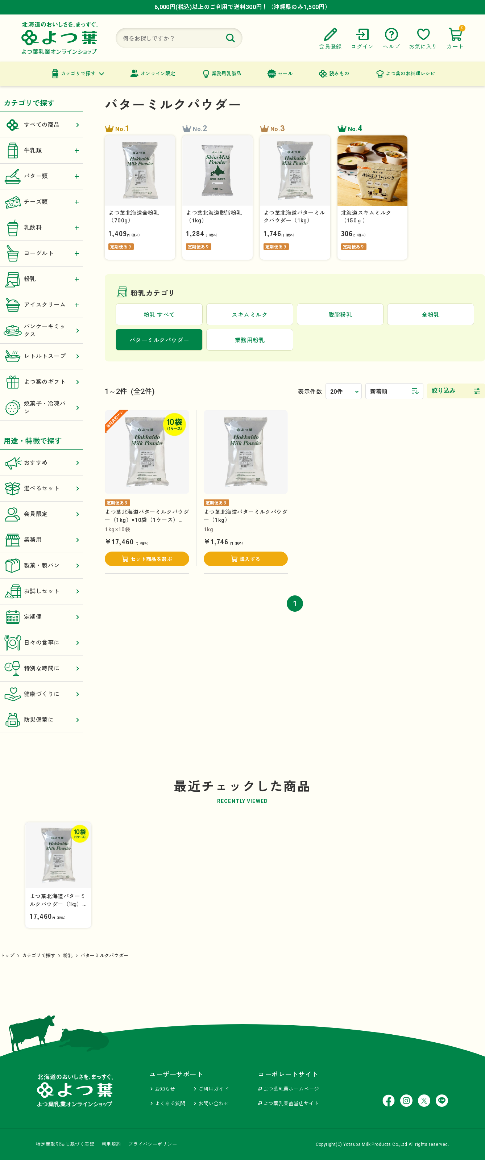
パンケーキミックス (41, 331)
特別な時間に (41, 668)
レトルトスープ (41, 356)
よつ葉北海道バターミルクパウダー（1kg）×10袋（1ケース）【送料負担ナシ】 (147, 520)
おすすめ (41, 463)
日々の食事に (41, 643)
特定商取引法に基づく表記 (65, 1144)
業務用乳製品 (226, 73)
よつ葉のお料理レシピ (410, 73)
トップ (7, 955)
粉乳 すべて (159, 314)
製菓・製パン (41, 566)
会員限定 (41, 514)
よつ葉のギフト (41, 382)
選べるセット (41, 489)
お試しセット (41, 591)
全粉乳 (430, 314)
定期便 (41, 617)
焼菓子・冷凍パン (41, 408)
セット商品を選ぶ (151, 559)
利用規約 (111, 1144)
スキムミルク (250, 314)
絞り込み (444, 391)
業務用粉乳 (250, 340)
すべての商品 (41, 125)
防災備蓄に (41, 720)
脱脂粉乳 (340, 314)
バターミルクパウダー (104, 955)
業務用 (41, 540)
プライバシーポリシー (152, 1144)
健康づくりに (41, 694)
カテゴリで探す (78, 73)
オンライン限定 (158, 73)
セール (285, 73)
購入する (250, 559)
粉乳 (68, 955)
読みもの (339, 73)
